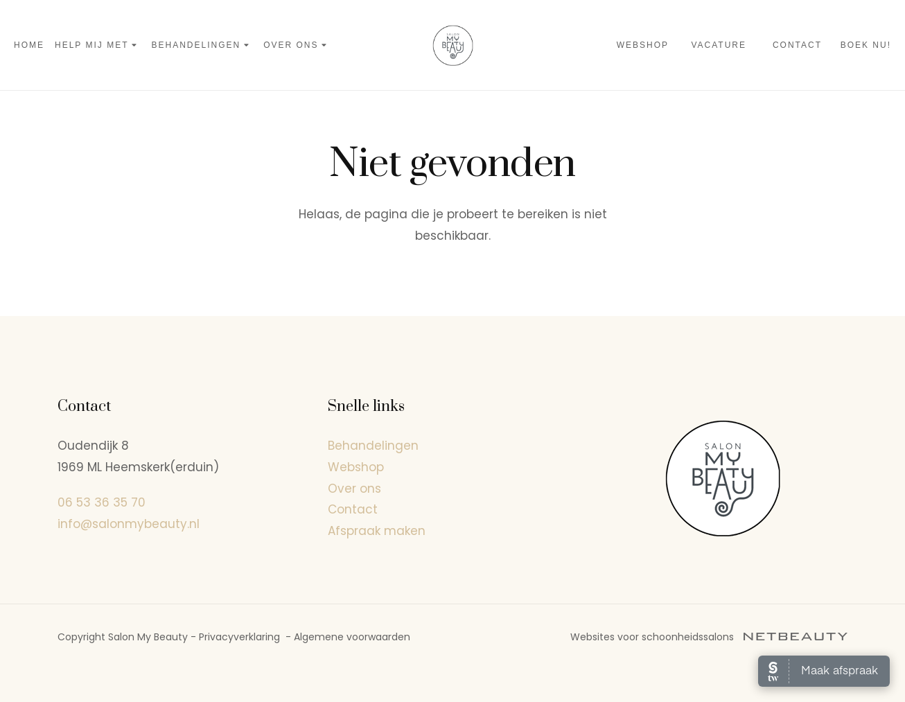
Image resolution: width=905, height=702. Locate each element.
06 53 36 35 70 (102, 502)
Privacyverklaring (239, 637)
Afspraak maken (376, 531)
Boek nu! (866, 45)
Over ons (297, 46)
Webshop (643, 45)
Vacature (718, 45)
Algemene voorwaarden (352, 637)
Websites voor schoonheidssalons (708, 637)
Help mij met (98, 46)
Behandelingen (202, 46)
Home (29, 45)
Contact (797, 45)
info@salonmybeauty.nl (129, 524)
